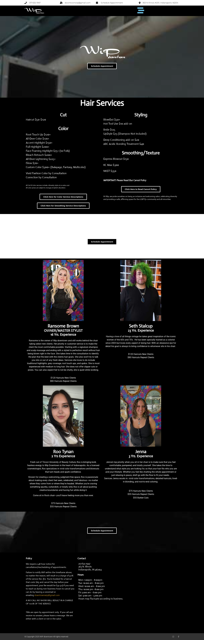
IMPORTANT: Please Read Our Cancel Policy (124, 180)
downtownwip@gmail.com (47, 595)
